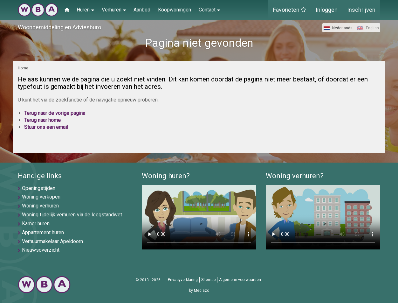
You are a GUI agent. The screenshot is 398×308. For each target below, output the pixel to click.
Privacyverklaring (183, 279)
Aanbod (142, 10)
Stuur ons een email (46, 127)
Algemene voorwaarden (240, 279)
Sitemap (208, 279)
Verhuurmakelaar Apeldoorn (52, 241)
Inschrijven (361, 9)
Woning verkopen (41, 197)
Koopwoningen (174, 10)
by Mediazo (199, 290)
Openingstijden (38, 188)
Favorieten (289, 9)
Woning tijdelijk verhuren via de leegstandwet (72, 215)
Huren (85, 9)
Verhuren (114, 9)
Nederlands (338, 28)
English (368, 28)
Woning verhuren (40, 206)
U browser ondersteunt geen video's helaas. (199, 217)
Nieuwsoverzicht (40, 250)
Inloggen (327, 9)
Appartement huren (43, 232)
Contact (209, 9)
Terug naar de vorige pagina (54, 113)
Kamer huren (36, 223)
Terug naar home (42, 120)
